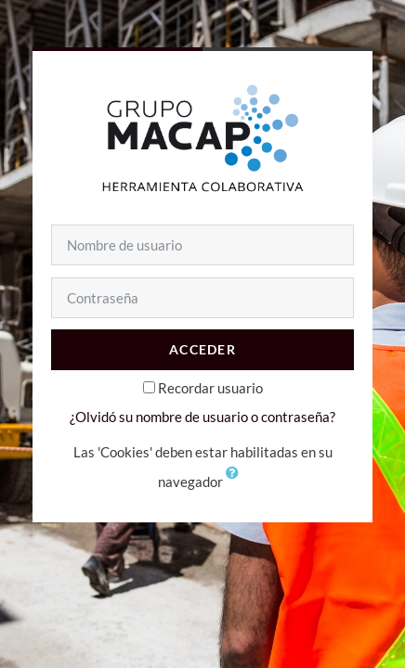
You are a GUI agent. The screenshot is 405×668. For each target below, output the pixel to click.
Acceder (202, 349)
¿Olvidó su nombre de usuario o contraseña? (202, 416)
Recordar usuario (210, 387)
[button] (237, 483)
